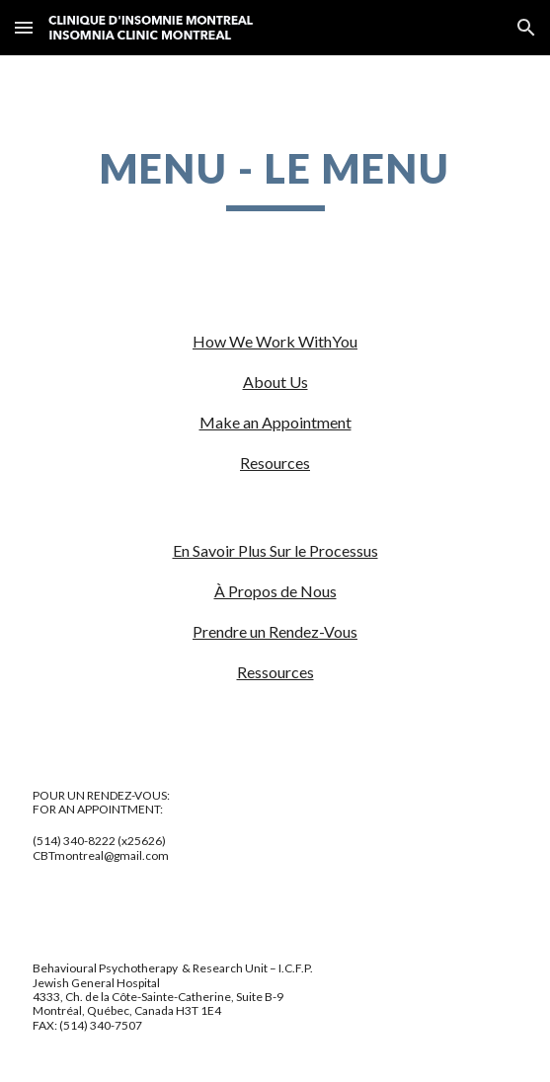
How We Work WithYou (275, 341)
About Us (275, 381)
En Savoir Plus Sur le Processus (275, 550)
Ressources (275, 671)
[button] (23, 27)
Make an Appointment (275, 422)
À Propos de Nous (275, 590)
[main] (275, 176)
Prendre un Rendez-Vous (275, 631)
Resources (275, 462)
